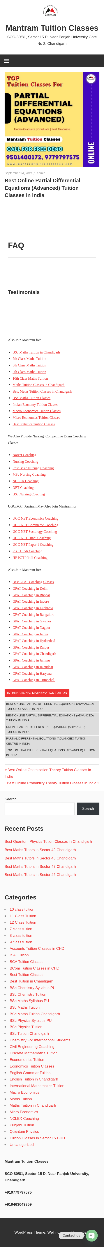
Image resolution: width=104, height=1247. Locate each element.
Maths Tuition (21, 1099)
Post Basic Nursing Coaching (33, 468)
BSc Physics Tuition (26, 1027)
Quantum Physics (24, 1131)
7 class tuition (21, 929)
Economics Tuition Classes (32, 1066)
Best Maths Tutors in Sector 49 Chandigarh (40, 850)
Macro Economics (24, 1092)
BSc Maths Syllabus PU (29, 1001)
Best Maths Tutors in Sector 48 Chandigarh (40, 858)
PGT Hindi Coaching (27, 551)
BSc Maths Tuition (25, 1007)
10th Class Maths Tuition (30, 378)
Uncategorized (22, 1145)
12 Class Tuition (23, 922)
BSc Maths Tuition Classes (32, 398)
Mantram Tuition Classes (52, 28)
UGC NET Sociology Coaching (35, 531)
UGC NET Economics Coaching (35, 518)
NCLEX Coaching (26, 481)
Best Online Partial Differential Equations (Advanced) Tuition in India (50, 718)
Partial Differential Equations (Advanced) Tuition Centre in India (46, 741)
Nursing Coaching (25, 461)
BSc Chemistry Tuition (28, 994)
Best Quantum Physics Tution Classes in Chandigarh (48, 841)
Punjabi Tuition (22, 1125)
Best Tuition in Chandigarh (31, 981)
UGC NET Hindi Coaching (32, 538)
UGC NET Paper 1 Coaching (33, 544)
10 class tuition (22, 909)
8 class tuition (21, 935)
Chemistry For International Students (40, 1040)
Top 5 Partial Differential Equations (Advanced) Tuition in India (50, 753)
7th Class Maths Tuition (29, 359)
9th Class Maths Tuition (29, 372)
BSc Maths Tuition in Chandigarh (36, 352)
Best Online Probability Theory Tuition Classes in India (51, 783)
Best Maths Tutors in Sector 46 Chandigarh (40, 875)
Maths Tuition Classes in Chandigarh (39, 385)
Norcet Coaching (25, 455)
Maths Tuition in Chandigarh (33, 1105)
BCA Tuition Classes (26, 962)
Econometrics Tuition (27, 1060)
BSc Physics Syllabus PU (31, 1021)
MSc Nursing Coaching (29, 474)
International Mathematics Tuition (37, 692)
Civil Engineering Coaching (32, 1047)
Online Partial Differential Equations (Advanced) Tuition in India (46, 729)
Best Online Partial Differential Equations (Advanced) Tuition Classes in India (50, 706)
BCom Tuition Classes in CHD (34, 968)
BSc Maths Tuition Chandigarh (35, 1014)
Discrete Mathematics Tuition (33, 1053)
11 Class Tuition (23, 916)
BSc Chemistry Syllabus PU (33, 988)
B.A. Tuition (19, 955)
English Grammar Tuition (30, 1073)
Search (10, 799)
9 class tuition (21, 942)
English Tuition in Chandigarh (34, 1079)
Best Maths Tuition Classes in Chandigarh (42, 391)
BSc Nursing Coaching (29, 494)
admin (41, 173)
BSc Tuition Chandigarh (29, 1033)
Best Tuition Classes (26, 975)
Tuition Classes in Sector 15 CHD (37, 1138)
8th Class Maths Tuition (30, 365)
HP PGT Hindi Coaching (30, 558)
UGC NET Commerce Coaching (35, 525)
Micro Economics (24, 1112)
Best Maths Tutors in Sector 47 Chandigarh (40, 867)
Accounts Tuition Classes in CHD (37, 948)
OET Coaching (23, 487)
